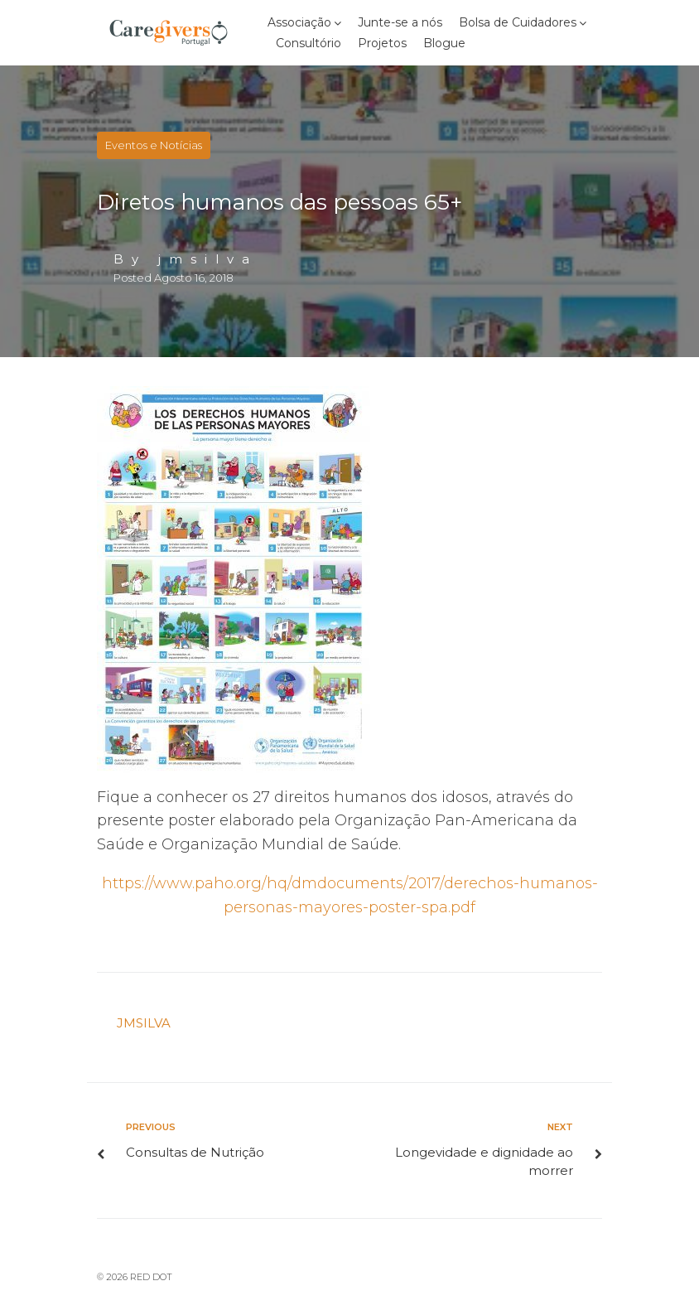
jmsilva (208, 259)
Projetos (382, 43)
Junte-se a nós (400, 22)
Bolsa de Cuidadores (517, 22)
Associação (299, 22)
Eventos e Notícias (153, 145)
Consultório (308, 43)
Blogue (444, 43)
